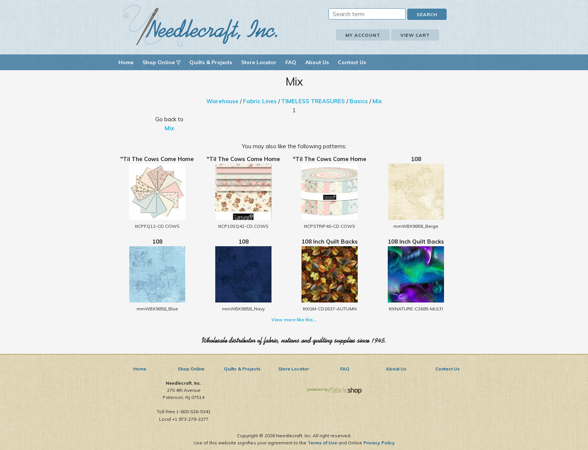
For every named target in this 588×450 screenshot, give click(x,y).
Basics (359, 101)
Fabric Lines (260, 101)
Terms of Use (322, 442)
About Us (317, 62)
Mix (377, 101)
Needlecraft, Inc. (200, 26)
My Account (362, 35)
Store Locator (258, 62)
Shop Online (191, 369)
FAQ (290, 62)
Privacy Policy (379, 442)
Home (126, 62)
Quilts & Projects (210, 62)
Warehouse (222, 101)
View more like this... (294, 319)
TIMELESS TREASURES (313, 101)
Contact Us (352, 62)
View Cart (415, 35)
